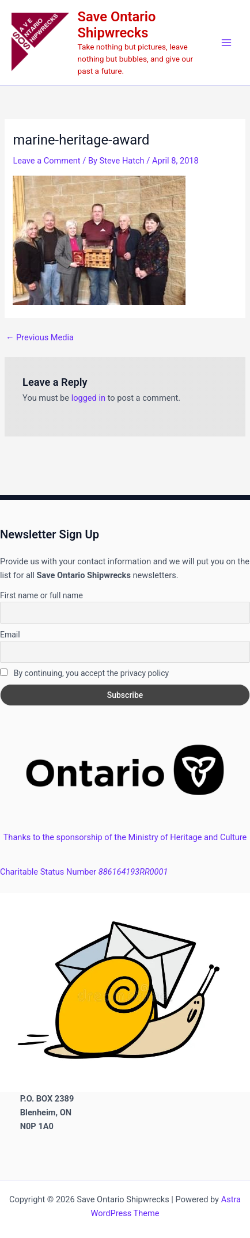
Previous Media (40, 337)
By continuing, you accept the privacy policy (84, 673)
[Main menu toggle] (226, 43)
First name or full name (41, 595)
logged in (88, 398)
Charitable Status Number (84, 872)
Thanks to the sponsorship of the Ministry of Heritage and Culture (125, 837)
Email (10, 634)
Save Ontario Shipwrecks (117, 25)
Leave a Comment (46, 160)
